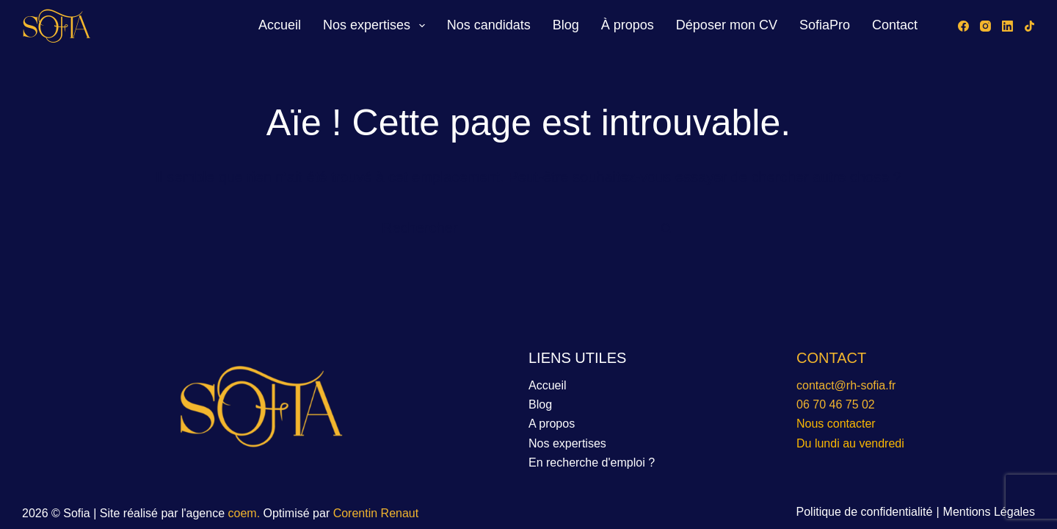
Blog (566, 25)
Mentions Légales (989, 511)
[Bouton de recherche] (666, 228)
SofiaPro (824, 25)
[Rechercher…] (519, 228)
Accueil (279, 25)
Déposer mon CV (726, 25)
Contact (895, 25)
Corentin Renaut (376, 513)
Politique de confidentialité (864, 511)
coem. (246, 513)
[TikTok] (1029, 26)
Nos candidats (489, 25)
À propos (627, 25)
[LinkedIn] (1007, 26)
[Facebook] (963, 26)
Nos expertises (377, 26)
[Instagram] (985, 26)
